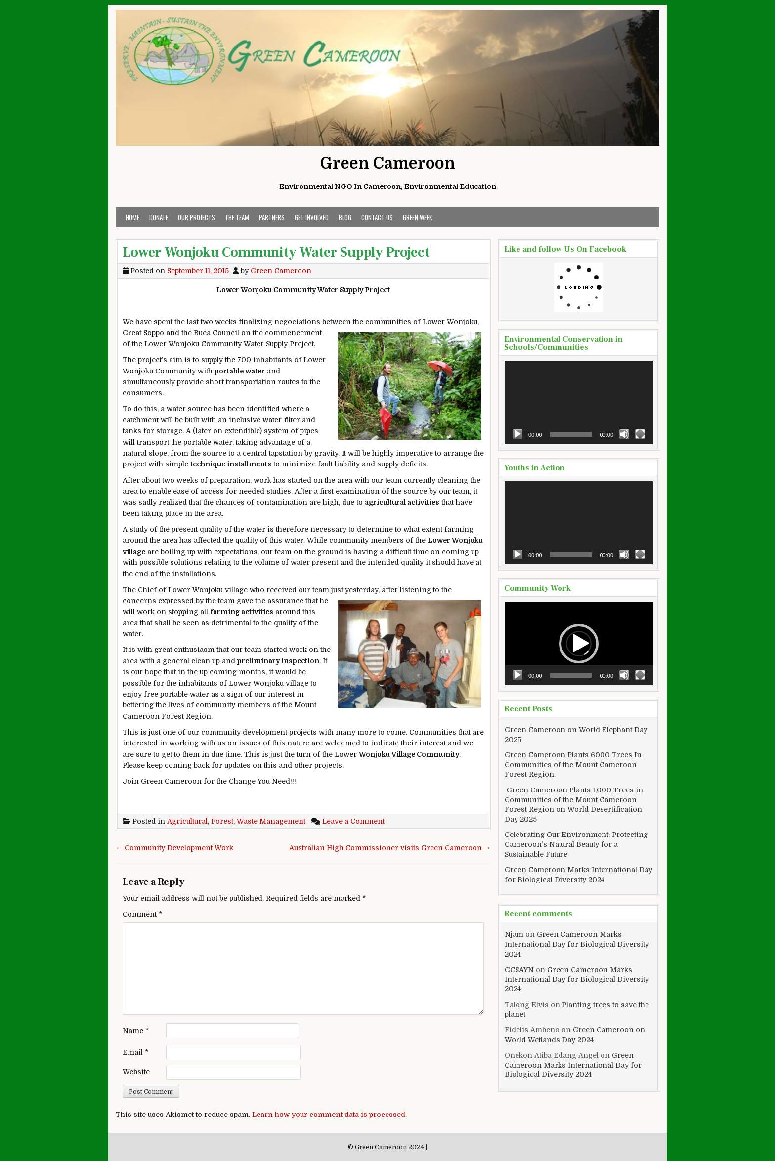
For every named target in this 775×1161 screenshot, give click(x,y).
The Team (237, 217)
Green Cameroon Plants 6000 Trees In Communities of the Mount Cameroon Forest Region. (573, 764)
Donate (158, 217)
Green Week (417, 217)
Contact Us (377, 217)
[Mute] (624, 434)
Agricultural (187, 821)
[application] (579, 402)
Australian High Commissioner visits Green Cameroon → (390, 848)
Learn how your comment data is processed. (329, 1114)
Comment (142, 914)
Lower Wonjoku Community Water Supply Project (276, 252)
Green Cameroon (387, 163)
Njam (514, 934)
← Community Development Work (174, 848)
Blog (345, 217)
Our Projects (196, 217)
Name (136, 1031)
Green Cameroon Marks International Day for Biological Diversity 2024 (577, 944)
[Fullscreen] (640, 434)
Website (136, 1072)
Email (135, 1052)
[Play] (517, 434)
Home (132, 217)
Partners (272, 217)
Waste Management (271, 821)
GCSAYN (519, 970)
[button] (579, 643)
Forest (222, 821)
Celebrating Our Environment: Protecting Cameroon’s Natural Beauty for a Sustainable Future (576, 844)
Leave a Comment (353, 821)
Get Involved (312, 217)
